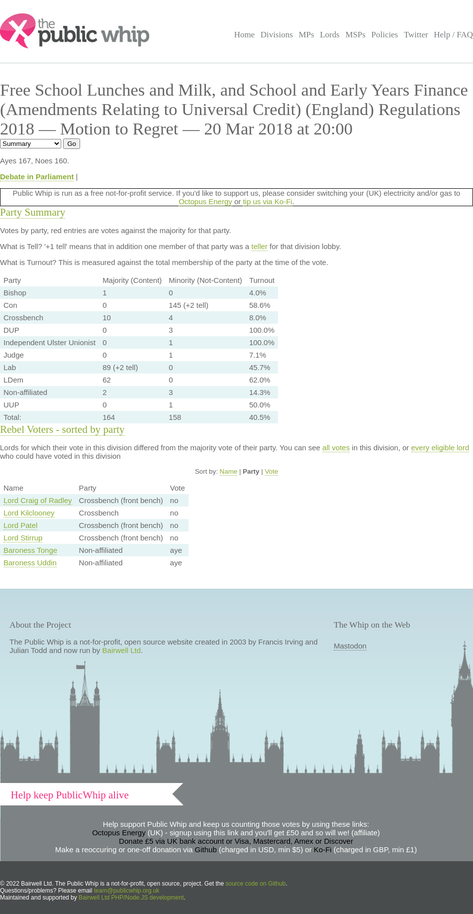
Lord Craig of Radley (37, 500)
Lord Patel (20, 525)
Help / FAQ (453, 34)
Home (244, 34)
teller (259, 246)
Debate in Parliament (37, 176)
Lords (330, 34)
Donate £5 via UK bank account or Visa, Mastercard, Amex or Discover (236, 841)
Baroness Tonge (30, 550)
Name (229, 471)
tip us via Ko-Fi (267, 201)
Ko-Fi (323, 849)
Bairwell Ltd (121, 650)
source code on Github (256, 883)
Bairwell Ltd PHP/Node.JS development (131, 897)
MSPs (355, 34)
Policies (385, 34)
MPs (306, 34)
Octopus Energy (205, 201)
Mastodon (350, 646)
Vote (271, 471)
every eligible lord (440, 447)
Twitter (416, 34)
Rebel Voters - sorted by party (62, 429)
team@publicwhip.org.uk (127, 890)
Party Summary (32, 212)
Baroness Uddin (30, 562)
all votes (336, 447)
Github (206, 849)
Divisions (277, 34)
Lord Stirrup (22, 537)
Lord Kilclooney (29, 513)
